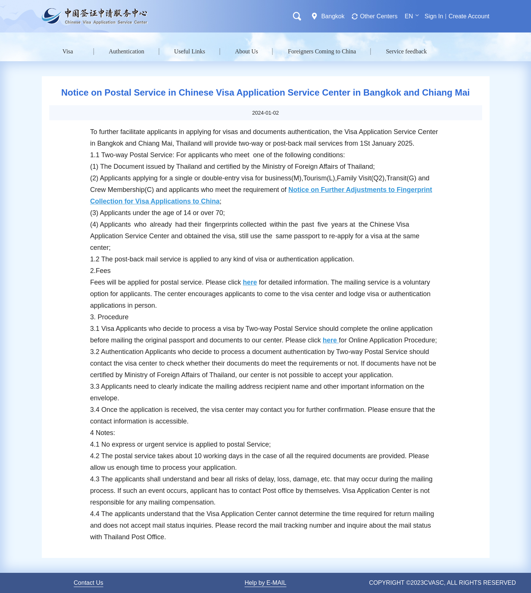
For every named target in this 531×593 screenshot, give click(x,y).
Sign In (434, 16)
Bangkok (332, 16)
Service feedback (406, 51)
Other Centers (378, 16)
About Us (246, 51)
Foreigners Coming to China (322, 51)
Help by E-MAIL (265, 583)
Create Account (469, 16)
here (250, 282)
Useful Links (189, 51)
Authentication (126, 51)
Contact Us (88, 583)
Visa (67, 51)
